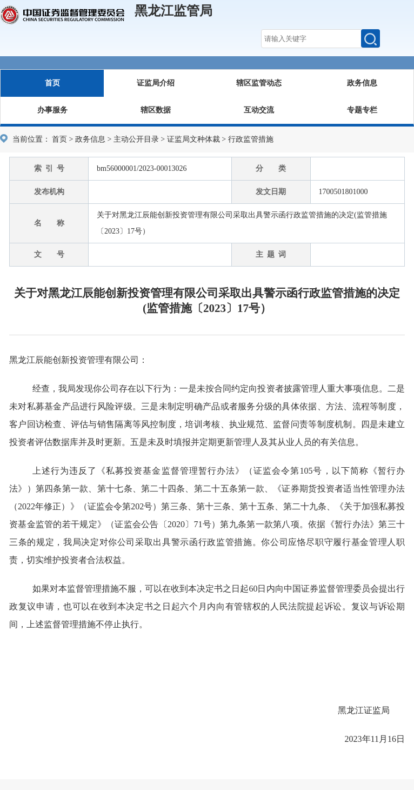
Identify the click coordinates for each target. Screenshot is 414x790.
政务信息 (362, 83)
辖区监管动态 (259, 83)
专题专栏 (362, 110)
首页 (52, 83)
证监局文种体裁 (193, 139)
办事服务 (52, 110)
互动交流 (259, 110)
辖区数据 (156, 110)
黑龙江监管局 (173, 11)
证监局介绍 (156, 83)
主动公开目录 (136, 139)
